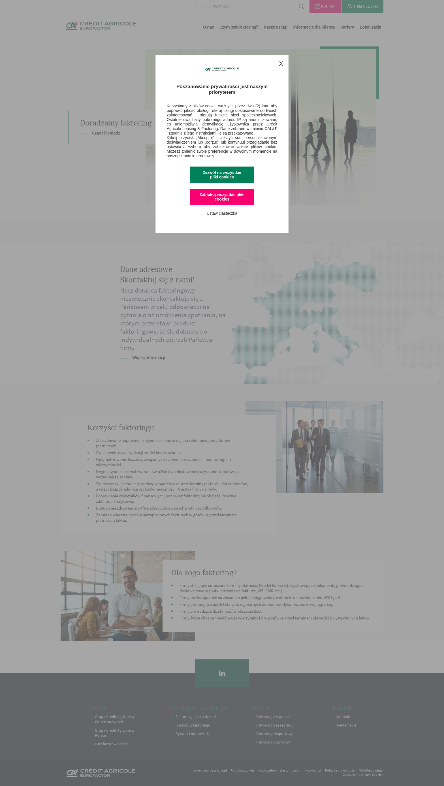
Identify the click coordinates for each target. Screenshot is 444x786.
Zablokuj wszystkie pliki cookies (222, 196)
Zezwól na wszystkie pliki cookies (222, 174)
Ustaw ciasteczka (222, 213)
